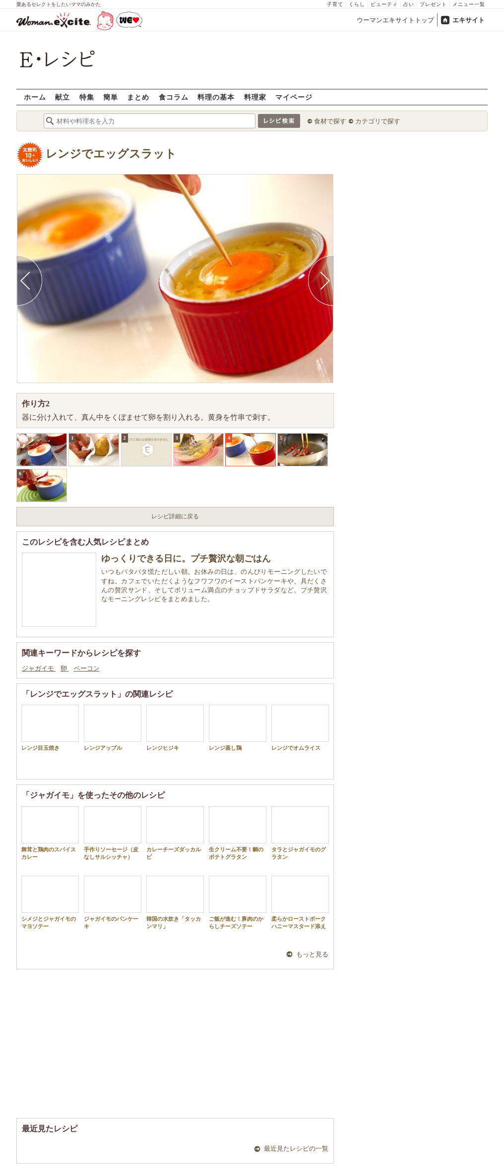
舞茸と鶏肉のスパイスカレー (50, 833)
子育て (335, 4)
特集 (86, 97)
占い (408, 4)
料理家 (255, 97)
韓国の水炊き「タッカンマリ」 (175, 902)
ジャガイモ (39, 668)
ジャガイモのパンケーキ (112, 902)
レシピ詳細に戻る (175, 516)
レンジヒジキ (175, 728)
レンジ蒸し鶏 (237, 728)
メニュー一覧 (468, 4)
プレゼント (433, 4)
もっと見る (312, 954)
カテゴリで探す (377, 121)
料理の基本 (216, 97)
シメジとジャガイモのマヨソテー (50, 902)
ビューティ (384, 4)
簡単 (110, 97)
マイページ (294, 97)
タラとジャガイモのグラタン (300, 833)
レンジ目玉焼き (50, 728)
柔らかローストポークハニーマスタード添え (300, 902)
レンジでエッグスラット (111, 154)
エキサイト (468, 20)
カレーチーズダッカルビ (175, 833)
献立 (62, 97)
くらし (357, 4)
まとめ (138, 97)
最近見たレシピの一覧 (296, 1148)
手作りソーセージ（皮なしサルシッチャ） (112, 833)
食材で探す (330, 121)
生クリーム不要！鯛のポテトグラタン (237, 833)
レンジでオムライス (300, 728)
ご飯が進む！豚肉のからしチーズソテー (237, 902)
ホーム (35, 97)
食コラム (174, 97)
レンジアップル (112, 728)
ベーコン (87, 668)
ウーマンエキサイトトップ (395, 20)
